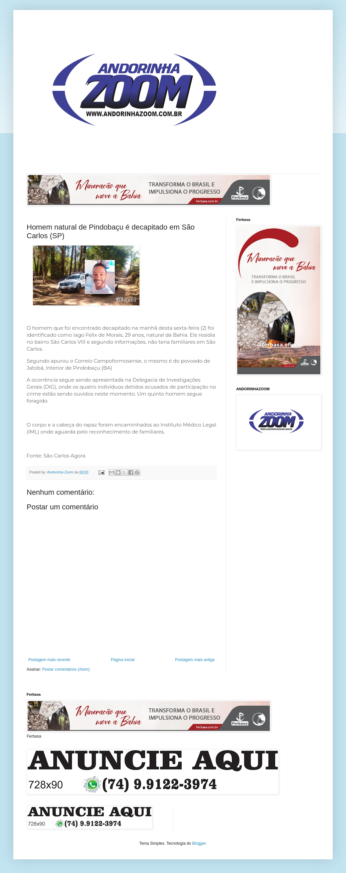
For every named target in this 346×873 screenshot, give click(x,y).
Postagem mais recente (49, 659)
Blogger (199, 843)
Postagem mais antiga (195, 659)
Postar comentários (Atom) (66, 669)
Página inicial (122, 659)
